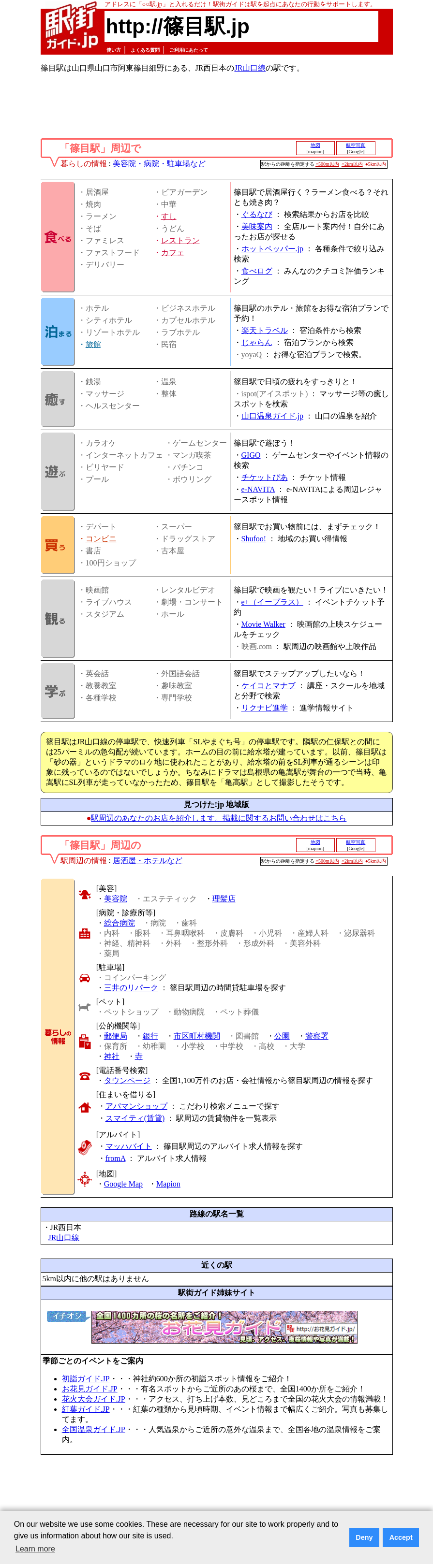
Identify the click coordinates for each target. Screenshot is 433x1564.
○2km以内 (352, 164)
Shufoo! (254, 539)
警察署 (316, 1036)
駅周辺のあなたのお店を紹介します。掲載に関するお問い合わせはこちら (218, 818)
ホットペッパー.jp (272, 249)
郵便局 (115, 1036)
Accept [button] (401, 1537)
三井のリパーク (131, 988)
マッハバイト (128, 1146)
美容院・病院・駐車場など (159, 163)
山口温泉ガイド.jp (272, 416)
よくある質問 (145, 50)
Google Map (123, 1184)
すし (169, 216)
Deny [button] (364, 1537)
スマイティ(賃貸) (135, 1118)
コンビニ (101, 539)
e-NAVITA (258, 489)
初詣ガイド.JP (86, 1379)
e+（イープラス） (272, 602)
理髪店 (224, 899)
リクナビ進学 (264, 708)
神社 (111, 1056)
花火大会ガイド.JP (93, 1399)
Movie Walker (263, 624)
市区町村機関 (197, 1036)
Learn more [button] (35, 1549)
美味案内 (256, 226)
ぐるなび (256, 214)
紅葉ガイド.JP (86, 1409)
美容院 (115, 899)
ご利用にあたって (188, 50)
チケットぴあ (264, 477)
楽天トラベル (264, 330)
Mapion (168, 1184)
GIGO (251, 455)
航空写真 (355, 145)
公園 (282, 1036)
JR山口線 (250, 68)
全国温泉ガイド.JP (93, 1429)
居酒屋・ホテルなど (147, 860)
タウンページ (127, 1080)
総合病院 (119, 923)
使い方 (113, 50)
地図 (315, 145)
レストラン (180, 240)
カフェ (172, 252)
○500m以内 (327, 164)
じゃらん (256, 342)
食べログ (256, 271)
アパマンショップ (136, 1106)
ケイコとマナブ (268, 685)
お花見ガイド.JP (90, 1389)
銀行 (150, 1036)
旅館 (93, 344)
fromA (115, 1158)
